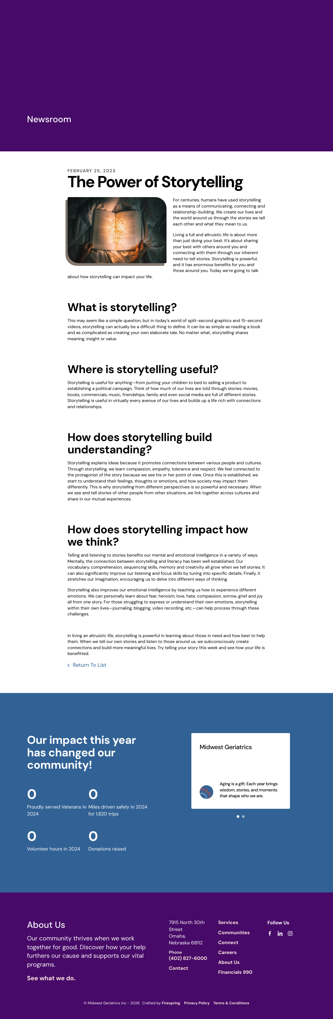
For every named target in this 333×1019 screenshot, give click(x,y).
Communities (234, 932)
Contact (178, 967)
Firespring (171, 1002)
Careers (227, 952)
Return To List (88, 664)
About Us (229, 962)
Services (228, 922)
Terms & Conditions (231, 1002)
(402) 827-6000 (188, 958)
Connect (228, 941)
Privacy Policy (197, 1002)
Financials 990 (235, 971)
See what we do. (51, 978)
